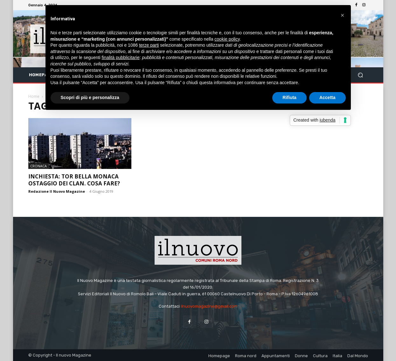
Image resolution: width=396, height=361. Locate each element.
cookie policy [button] (227, 39)
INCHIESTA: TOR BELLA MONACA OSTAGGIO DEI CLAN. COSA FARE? (74, 180)
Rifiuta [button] (289, 97)
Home (33, 96)
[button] (360, 75)
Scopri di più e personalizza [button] (90, 97)
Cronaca (38, 166)
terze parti (149, 45)
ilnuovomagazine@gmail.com (209, 306)
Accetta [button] (327, 97)
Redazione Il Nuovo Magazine (56, 191)
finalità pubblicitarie (121, 57)
